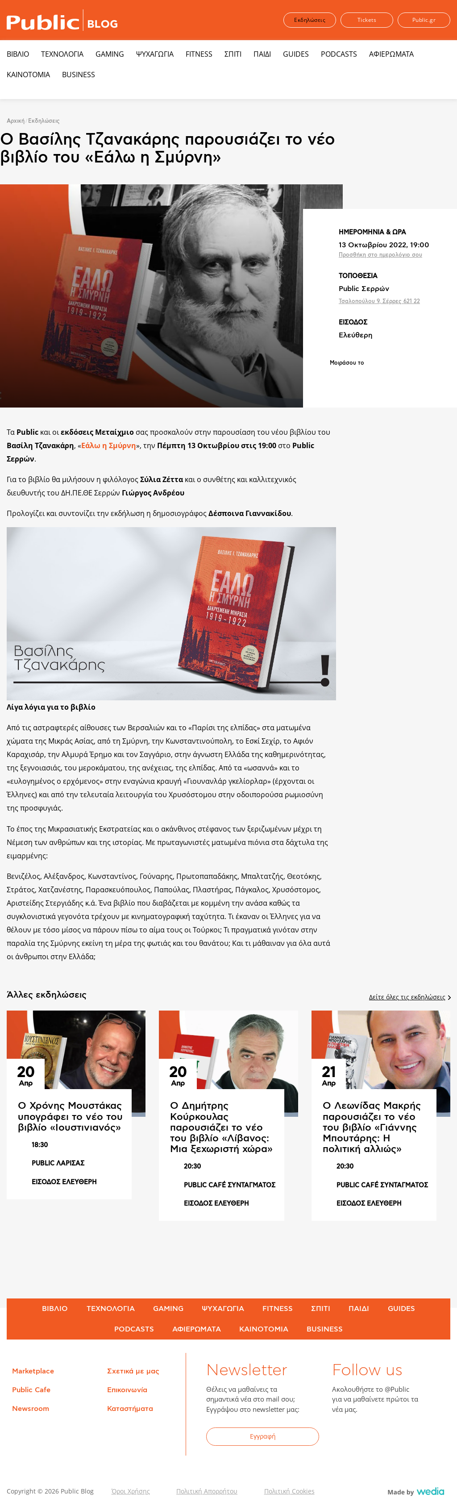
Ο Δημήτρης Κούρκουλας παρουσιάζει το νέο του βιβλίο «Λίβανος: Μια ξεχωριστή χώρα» (221, 1127)
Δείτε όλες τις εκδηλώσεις (409, 997)
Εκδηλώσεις (309, 20)
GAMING (110, 54)
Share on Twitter (360, 378)
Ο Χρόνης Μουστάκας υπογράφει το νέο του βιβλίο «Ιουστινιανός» (70, 1116)
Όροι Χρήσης (131, 1491)
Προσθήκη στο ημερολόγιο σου (380, 255)
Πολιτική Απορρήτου (206, 1491)
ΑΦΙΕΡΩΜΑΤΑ (391, 54)
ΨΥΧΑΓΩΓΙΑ (155, 54)
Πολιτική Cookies (289, 1491)
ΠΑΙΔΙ (262, 54)
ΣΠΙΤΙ (232, 54)
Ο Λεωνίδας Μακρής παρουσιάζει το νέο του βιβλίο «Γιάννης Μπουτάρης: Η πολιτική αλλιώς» (372, 1127)
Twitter (366, 1437)
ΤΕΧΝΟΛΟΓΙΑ (62, 54)
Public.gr (424, 20)
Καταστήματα (130, 1408)
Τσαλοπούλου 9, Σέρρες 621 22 (379, 301)
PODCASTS (339, 54)
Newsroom (30, 1408)
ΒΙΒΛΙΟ (18, 54)
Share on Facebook (337, 378)
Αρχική (16, 121)
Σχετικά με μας (133, 1371)
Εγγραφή (263, 1436)
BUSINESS (78, 74)
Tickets (367, 20)
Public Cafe (31, 1390)
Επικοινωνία (127, 1390)
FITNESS (199, 54)
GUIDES (296, 54)
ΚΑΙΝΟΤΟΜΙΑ (28, 74)
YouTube (388, 1437)
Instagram (410, 1437)
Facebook (344, 1437)
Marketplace (33, 1371)
